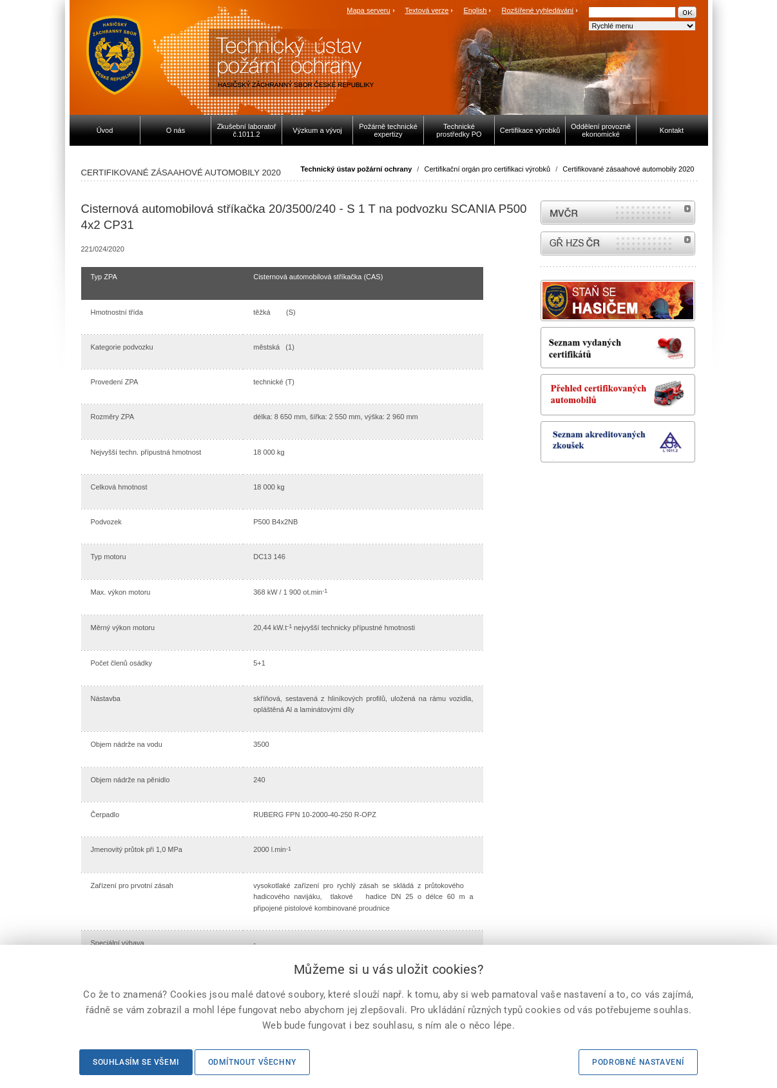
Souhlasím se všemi (136, 1062)
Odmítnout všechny (252, 1062)
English (474, 10)
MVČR (618, 212)
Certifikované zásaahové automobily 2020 (628, 169)
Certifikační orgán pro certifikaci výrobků (487, 169)
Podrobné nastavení (638, 1062)
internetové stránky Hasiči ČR (618, 243)
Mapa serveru (368, 10)
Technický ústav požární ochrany (356, 169)
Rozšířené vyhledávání (538, 10)
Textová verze (426, 10)
